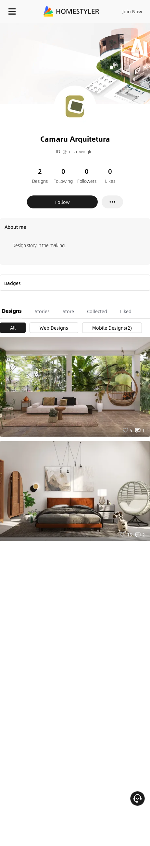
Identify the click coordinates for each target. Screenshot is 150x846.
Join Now (132, 11)
